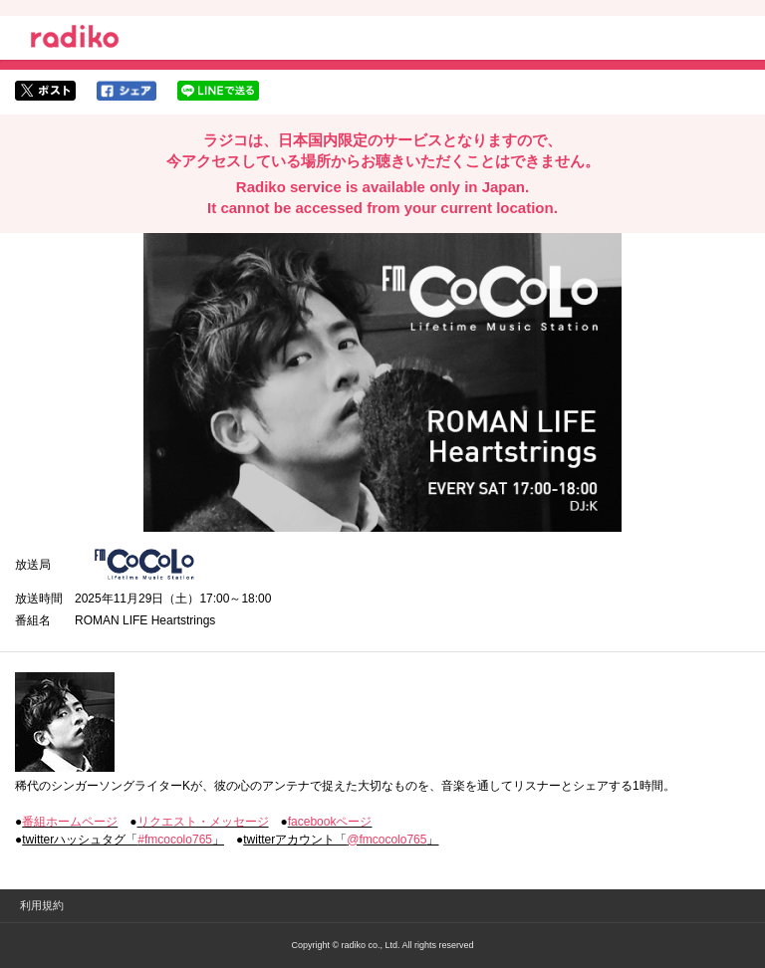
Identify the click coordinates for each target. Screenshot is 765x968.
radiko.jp (74, 40)
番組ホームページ (70, 822)
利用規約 (42, 905)
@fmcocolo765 (386, 840)
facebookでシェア (126, 91)
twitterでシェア (45, 91)
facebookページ (330, 822)
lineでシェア (218, 91)
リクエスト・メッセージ (203, 822)
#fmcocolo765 (174, 840)
